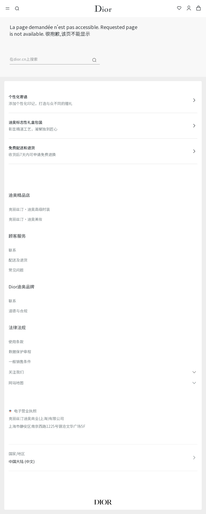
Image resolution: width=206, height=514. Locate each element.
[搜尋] (94, 60)
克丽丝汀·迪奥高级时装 (29, 209)
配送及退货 (18, 260)
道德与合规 (18, 310)
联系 (12, 250)
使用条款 (16, 341)
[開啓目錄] (9, 8)
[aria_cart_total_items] (198, 9)
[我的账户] (189, 9)
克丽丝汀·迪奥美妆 (25, 219)
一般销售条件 (20, 361)
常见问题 (16, 270)
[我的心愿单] (179, 9)
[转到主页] (103, 8)
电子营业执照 (25, 411)
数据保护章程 (20, 351)
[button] (103, 372)
